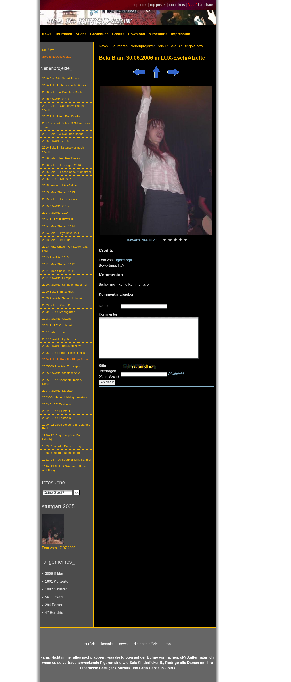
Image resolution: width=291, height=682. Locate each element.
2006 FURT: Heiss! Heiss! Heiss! (64, 352)
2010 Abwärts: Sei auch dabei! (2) (64, 284)
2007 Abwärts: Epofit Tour (59, 339)
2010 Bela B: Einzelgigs (58, 291)
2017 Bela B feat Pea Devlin (61, 116)
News (47, 34)
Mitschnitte (158, 34)
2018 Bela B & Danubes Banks (63, 92)
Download (136, 34)
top (168, 644)
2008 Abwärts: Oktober (57, 318)
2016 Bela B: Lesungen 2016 (61, 165)
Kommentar (108, 314)
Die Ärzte (48, 50)
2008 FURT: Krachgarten (58, 325)
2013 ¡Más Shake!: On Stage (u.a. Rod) (65, 248)
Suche (81, 34)
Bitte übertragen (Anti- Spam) (109, 371)
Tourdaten (63, 34)
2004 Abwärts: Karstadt (57, 390)
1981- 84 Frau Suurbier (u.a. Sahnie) (66, 459)
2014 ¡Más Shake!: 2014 (58, 226)
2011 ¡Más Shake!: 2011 (58, 271)
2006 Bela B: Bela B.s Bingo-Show (65, 359)
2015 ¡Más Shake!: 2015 (58, 192)
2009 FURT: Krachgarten (58, 312)
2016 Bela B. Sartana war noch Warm (63, 149)
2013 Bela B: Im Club (56, 240)
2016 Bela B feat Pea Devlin (61, 158)
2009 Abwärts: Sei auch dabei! (62, 298)
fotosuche (53, 482)
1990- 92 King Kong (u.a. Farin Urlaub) (62, 437)
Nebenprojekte (142, 46)
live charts (206, 5)
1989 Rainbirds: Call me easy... (63, 446)
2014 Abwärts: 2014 (55, 212)
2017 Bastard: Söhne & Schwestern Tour (66, 125)
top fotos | (141, 5)
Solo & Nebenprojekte (56, 56)
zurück (89, 644)
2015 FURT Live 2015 (56, 178)
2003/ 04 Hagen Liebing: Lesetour (64, 397)
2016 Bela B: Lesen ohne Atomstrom (66, 172)
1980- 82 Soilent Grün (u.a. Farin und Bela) (64, 468)
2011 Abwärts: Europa (57, 278)
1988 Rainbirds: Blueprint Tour (62, 452)
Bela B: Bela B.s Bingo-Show (180, 46)
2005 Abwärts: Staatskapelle (61, 373)
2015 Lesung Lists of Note (59, 185)
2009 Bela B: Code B (56, 305)
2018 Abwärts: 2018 (55, 99)
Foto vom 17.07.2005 (59, 548)
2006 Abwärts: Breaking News (62, 345)
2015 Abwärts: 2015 (55, 206)
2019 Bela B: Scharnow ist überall (64, 85)
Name (104, 306)
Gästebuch (99, 34)
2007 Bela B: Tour (54, 332)
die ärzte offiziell (146, 644)
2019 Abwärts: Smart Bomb (60, 78)
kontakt (107, 644)
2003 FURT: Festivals (56, 404)
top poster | (159, 5)
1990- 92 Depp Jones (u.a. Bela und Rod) (66, 426)
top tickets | (178, 5)
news (123, 644)
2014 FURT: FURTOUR (57, 219)
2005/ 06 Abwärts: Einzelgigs (61, 366)
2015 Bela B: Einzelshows (59, 199)
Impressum (180, 34)
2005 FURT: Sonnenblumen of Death (62, 381)
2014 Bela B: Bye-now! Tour (60, 233)
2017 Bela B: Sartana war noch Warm (63, 107)
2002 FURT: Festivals (56, 418)
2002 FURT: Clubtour (56, 411)
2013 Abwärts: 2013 (55, 257)
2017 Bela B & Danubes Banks (63, 134)
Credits (118, 34)
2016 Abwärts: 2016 (55, 140)
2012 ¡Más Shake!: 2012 (58, 264)
